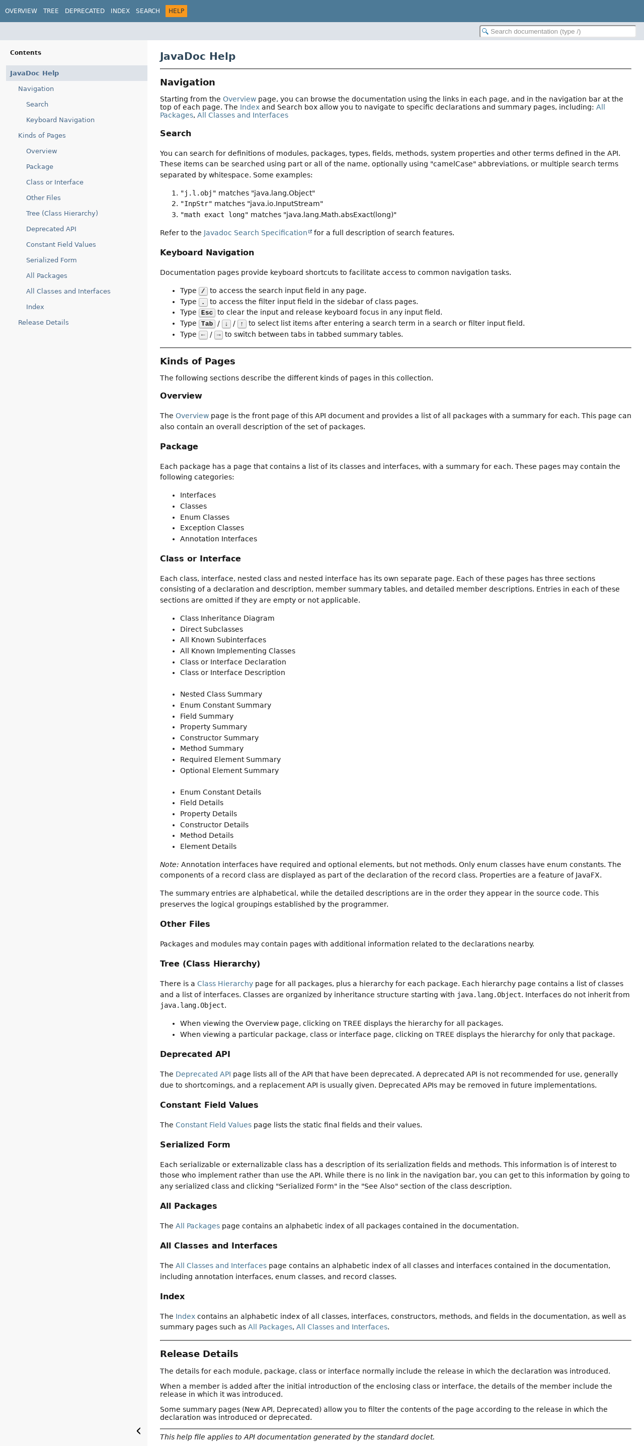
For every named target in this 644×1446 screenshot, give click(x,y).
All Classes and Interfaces (68, 291)
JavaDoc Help (34, 73)
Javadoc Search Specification (255, 233)
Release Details (43, 322)
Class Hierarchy (225, 984)
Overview (21, 11)
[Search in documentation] (557, 31)
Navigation (36, 88)
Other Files (43, 198)
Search (148, 11)
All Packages (46, 275)
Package (39, 166)
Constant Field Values (61, 244)
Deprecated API (51, 229)
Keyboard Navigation (60, 120)
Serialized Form (51, 260)
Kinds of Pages (42, 135)
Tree (51, 11)
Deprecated (85, 11)
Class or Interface (55, 182)
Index (120, 11)
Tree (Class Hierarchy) (62, 213)
